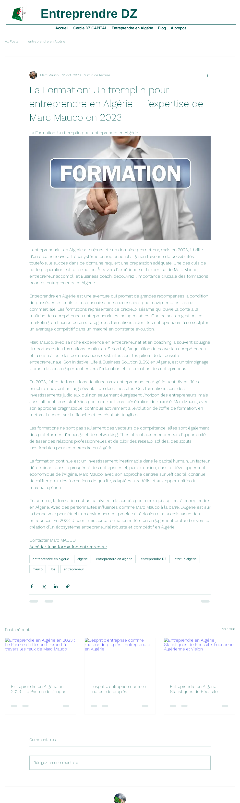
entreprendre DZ (154, 559)
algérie (82, 559)
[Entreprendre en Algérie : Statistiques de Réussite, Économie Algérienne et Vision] (199, 658)
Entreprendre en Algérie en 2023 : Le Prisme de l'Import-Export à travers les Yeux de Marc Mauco (40, 689)
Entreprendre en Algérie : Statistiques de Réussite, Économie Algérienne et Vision (194, 689)
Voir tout (228, 629)
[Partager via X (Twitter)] (43, 586)
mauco (38, 569)
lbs (53, 569)
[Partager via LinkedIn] (55, 586)
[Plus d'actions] (208, 75)
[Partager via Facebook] (31, 586)
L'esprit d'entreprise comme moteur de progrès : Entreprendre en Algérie (118, 689)
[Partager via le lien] (67, 586)
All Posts (11, 41)
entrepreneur (74, 569)
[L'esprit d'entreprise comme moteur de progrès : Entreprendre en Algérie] (120, 658)
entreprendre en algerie (51, 559)
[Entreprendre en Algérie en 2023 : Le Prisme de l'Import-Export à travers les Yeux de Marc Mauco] (40, 658)
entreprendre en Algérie (46, 41)
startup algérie (186, 559)
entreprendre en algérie (114, 559)
